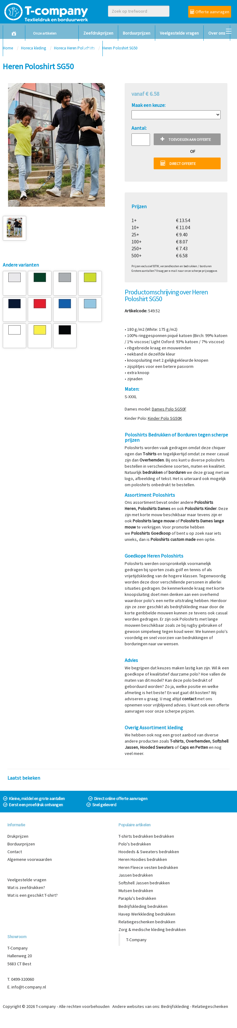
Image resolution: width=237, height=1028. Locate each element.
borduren (177, 472)
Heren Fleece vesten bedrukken (148, 867)
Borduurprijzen (136, 33)
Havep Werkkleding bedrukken (146, 914)
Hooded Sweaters (157, 747)
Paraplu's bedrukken (137, 898)
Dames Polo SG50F (169, 409)
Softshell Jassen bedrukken (144, 883)
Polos (143, 508)
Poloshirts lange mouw (154, 521)
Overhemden (151, 460)
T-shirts (149, 454)
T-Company (136, 939)
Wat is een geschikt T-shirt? (32, 895)
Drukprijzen (17, 836)
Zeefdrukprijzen (98, 33)
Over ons (216, 33)
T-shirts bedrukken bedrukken (146, 836)
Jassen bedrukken (135, 875)
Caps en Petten (194, 747)
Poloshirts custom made (173, 539)
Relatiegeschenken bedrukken (146, 922)
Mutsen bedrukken (135, 890)
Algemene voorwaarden (29, 859)
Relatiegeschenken (210, 1006)
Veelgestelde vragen (179, 33)
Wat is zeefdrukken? (26, 887)
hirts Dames (159, 508)
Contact (90, 48)
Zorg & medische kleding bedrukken (152, 929)
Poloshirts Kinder (201, 508)
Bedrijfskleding (175, 1006)
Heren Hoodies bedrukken (142, 859)
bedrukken (153, 472)
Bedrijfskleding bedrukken (143, 906)
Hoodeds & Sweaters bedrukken (148, 851)
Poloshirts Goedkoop (151, 533)
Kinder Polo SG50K (165, 418)
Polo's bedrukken (134, 844)
